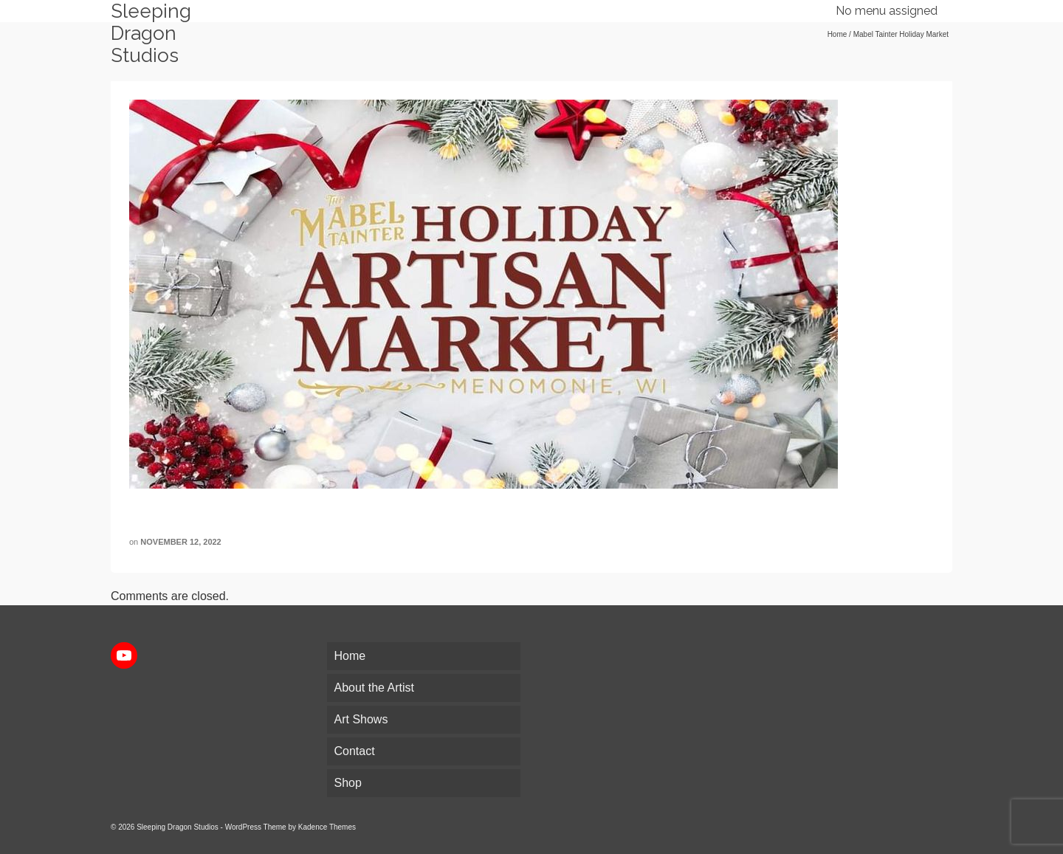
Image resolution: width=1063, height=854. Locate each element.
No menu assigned (887, 11)
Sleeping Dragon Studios (151, 33)
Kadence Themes (327, 827)
